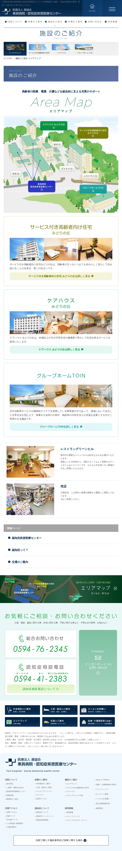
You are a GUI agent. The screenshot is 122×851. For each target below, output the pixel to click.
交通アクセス (11, 784)
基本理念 (9, 760)
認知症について (42, 784)
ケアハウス (70, 768)
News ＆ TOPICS (102, 756)
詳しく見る (61, 274)
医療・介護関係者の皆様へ (106, 760)
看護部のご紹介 (12, 775)
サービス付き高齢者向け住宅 (77, 764)
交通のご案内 (19, 542)
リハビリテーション (44, 767)
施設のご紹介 (71, 755)
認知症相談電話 (42, 796)
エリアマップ (71, 760)
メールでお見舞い (103, 775)
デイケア (39, 771)
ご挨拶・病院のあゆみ (15, 764)
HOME (8, 58)
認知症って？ (19, 533)
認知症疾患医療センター (25, 523)
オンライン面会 (102, 770)
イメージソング (102, 765)
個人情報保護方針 (103, 780)
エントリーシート (73, 792)
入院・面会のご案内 (44, 763)
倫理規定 (99, 784)
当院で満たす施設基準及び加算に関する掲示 (61, 816)
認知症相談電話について (40, 665)
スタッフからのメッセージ (76, 796)
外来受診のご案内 (43, 760)
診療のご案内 (41, 755)
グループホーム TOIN (74, 772)
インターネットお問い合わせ (99, 642)
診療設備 (9, 771)
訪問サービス (41, 775)
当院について (11, 755)
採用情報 (69, 784)
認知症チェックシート (45, 792)
